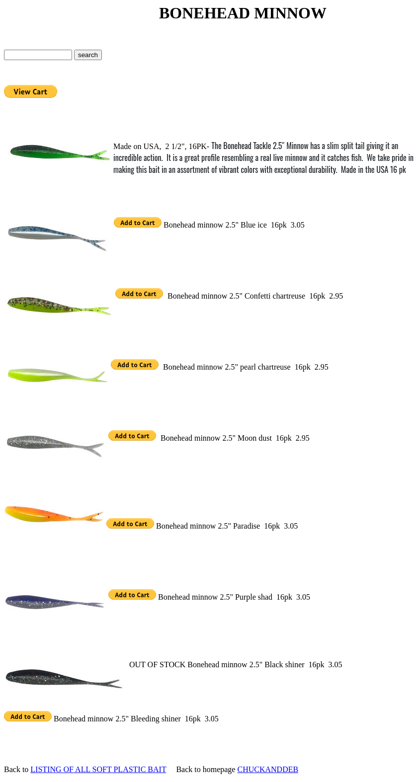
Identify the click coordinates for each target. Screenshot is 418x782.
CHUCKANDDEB (267, 769)
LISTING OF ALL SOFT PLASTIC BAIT (98, 769)
